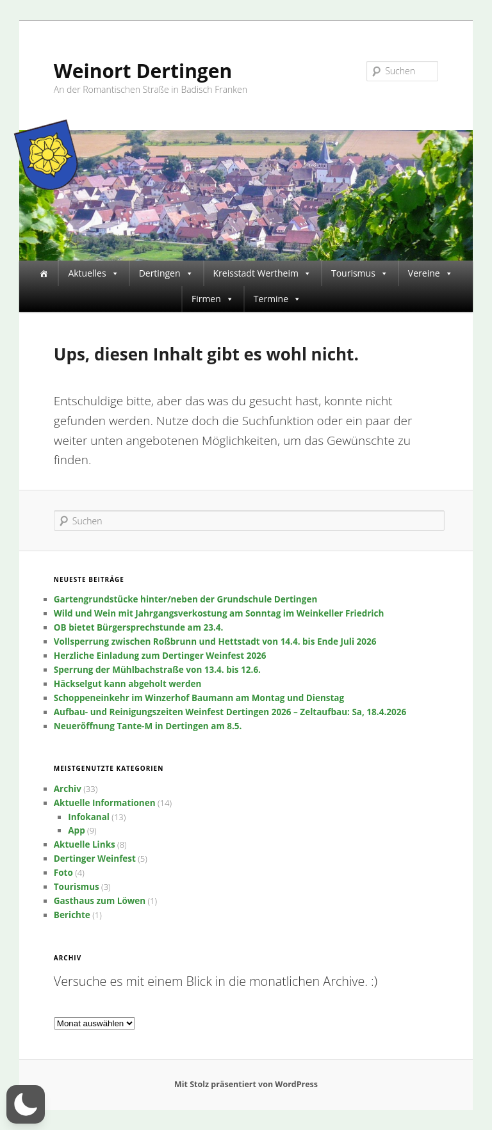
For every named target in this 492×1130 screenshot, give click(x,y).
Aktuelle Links (84, 844)
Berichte (72, 915)
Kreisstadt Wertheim (262, 273)
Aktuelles (93, 273)
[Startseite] (43, 273)
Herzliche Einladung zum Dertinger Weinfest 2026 (160, 655)
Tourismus (359, 273)
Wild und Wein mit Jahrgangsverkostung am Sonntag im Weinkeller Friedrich (219, 613)
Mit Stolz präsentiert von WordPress (246, 1084)
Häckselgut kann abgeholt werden (128, 684)
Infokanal (89, 817)
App (76, 830)
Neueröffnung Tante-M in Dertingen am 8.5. (148, 726)
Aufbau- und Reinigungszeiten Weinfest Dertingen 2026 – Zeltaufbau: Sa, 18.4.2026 (230, 712)
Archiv (67, 789)
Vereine (430, 273)
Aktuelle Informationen (105, 803)
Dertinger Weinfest (95, 858)
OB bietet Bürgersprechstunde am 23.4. (139, 627)
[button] (25, 1104)
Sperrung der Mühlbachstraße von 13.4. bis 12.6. (157, 669)
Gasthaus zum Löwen (99, 901)
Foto (63, 872)
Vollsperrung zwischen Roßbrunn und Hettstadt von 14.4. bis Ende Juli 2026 (215, 641)
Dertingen (166, 273)
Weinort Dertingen (143, 71)
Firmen (213, 299)
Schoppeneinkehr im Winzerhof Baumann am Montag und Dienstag (199, 698)
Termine (277, 299)
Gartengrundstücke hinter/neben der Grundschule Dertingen (185, 599)
